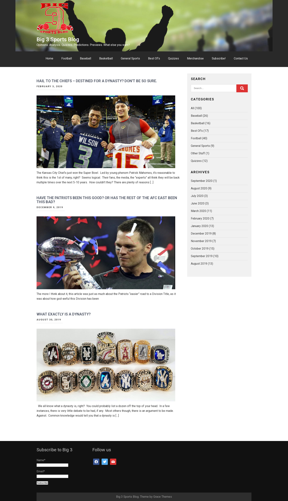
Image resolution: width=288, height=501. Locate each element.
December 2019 (201, 233)
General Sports (130, 58)
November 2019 (201, 241)
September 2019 (202, 256)
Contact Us (241, 58)
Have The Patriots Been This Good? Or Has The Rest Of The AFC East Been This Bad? (107, 200)
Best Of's (197, 130)
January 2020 (199, 226)
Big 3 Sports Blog (58, 39)
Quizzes (173, 58)
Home (49, 58)
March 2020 (198, 211)
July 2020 (197, 196)
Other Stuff (198, 153)
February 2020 (200, 218)
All (192, 108)
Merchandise (195, 58)
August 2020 (199, 188)
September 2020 (202, 181)
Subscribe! (219, 58)
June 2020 (197, 203)
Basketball (106, 58)
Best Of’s (154, 58)
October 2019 (199, 248)
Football (66, 58)
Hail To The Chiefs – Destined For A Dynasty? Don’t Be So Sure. (97, 81)
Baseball (85, 58)
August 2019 (199, 263)
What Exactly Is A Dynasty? (64, 314)
